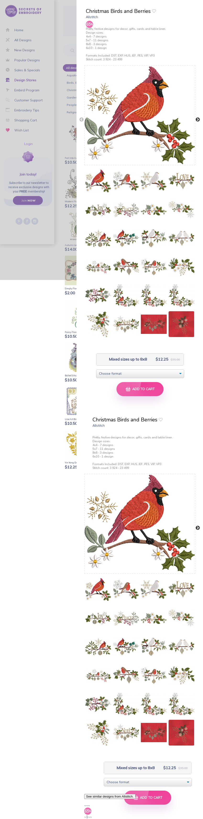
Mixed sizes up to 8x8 (127, 359)
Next (197, 119)
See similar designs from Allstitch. (110, 796)
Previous (81, 119)
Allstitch (92, 17)
